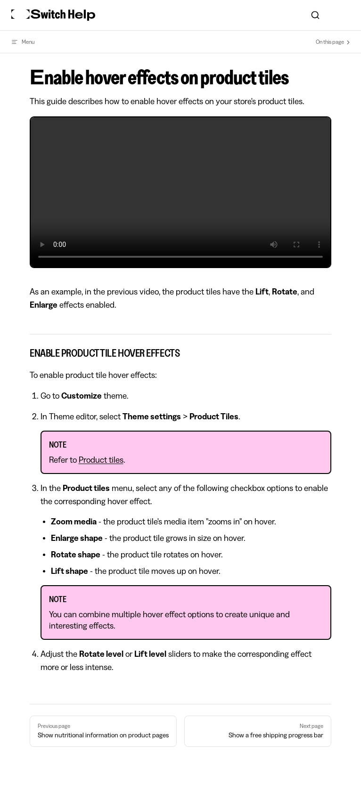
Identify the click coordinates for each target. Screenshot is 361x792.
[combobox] (315, 15)
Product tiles (101, 460)
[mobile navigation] (346, 15)
